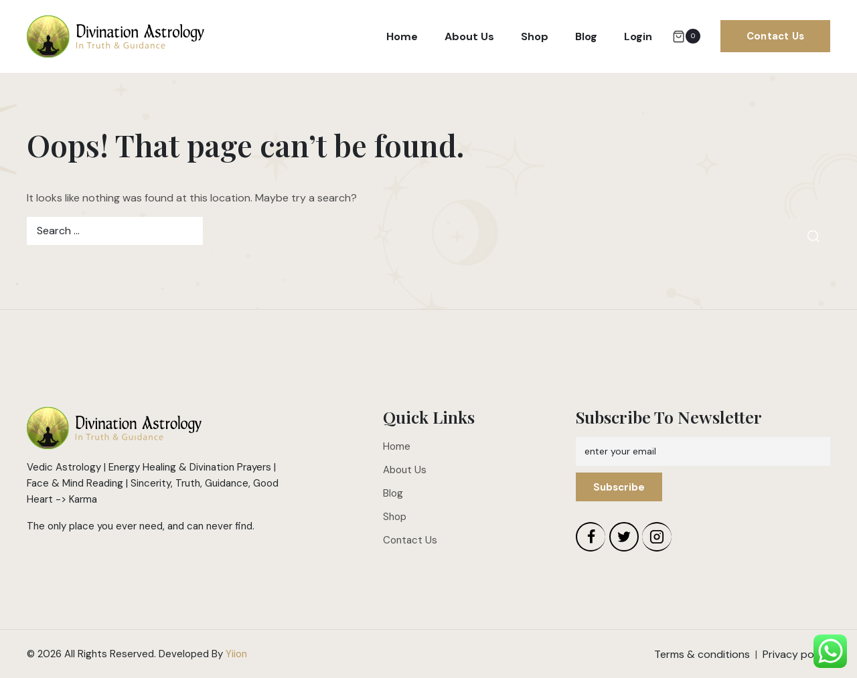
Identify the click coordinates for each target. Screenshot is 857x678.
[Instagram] (657, 537)
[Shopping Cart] (686, 36)
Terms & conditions (702, 654)
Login (638, 36)
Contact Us (775, 36)
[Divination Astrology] (115, 36)
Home (402, 36)
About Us (469, 36)
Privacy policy (796, 654)
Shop (534, 36)
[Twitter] (624, 537)
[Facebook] (590, 537)
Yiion (236, 654)
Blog (586, 36)
